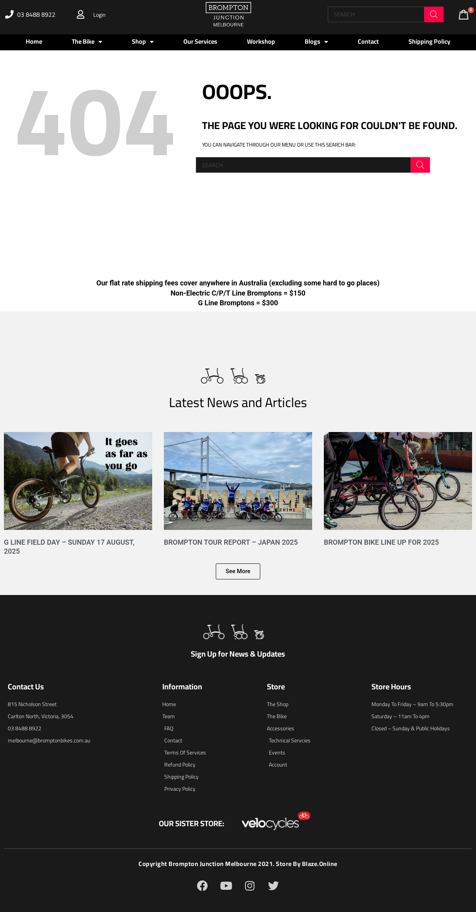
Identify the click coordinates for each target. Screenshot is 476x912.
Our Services (200, 41)
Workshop (261, 41)
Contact (368, 41)
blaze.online (320, 863)
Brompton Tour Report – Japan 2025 (231, 542)
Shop (143, 42)
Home (34, 41)
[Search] (434, 14)
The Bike (87, 42)
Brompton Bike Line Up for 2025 (381, 542)
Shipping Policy (429, 41)
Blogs (316, 42)
